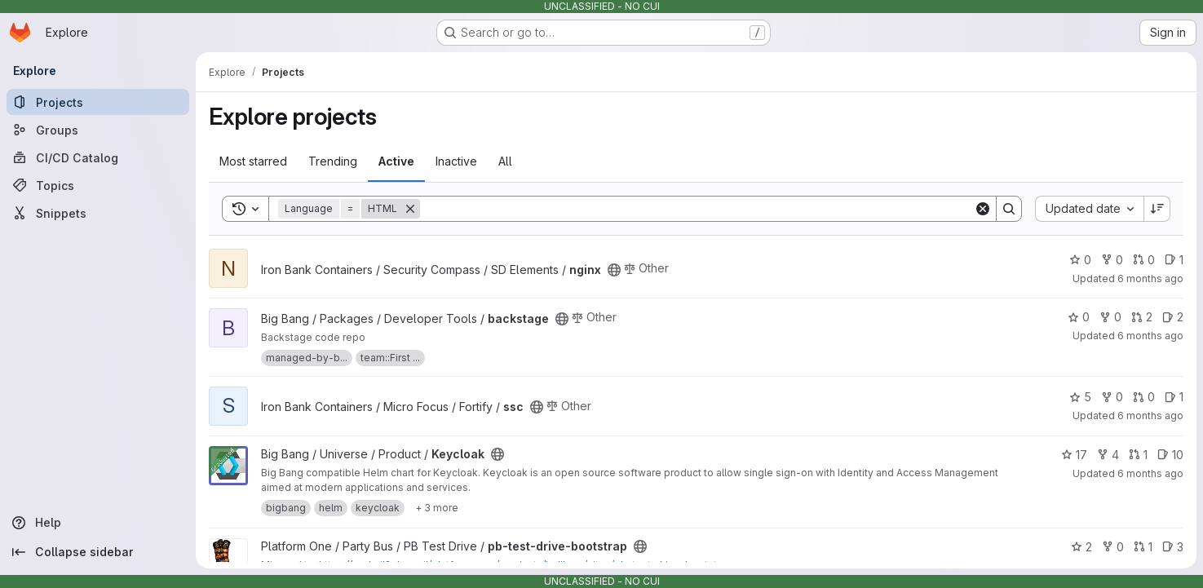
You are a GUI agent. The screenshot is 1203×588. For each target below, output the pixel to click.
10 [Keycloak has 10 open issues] (1170, 455)
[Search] (697, 209)
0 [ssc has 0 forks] (1112, 397)
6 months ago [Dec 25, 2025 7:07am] (1150, 335)
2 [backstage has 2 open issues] (1172, 317)
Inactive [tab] (456, 161)
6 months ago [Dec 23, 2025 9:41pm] (1150, 473)
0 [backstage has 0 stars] (1079, 317)
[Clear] (983, 209)
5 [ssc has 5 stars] (1080, 397)
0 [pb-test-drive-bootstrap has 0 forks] (1113, 547)
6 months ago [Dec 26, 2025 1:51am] (1150, 278)
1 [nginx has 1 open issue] (1174, 260)
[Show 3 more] (437, 508)
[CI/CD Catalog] (98, 157)
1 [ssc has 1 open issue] (1174, 397)
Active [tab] (396, 161)
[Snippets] (98, 213)
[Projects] (98, 102)
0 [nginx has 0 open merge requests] (1144, 260)
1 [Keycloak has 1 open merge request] (1138, 455)
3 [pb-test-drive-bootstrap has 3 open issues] (1172, 547)
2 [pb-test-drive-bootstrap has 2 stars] (1081, 547)
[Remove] (410, 209)
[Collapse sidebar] (98, 552)
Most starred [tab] (253, 161)
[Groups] (98, 130)
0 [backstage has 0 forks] (1110, 317)
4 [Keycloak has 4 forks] (1108, 455)
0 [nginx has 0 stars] (1080, 260)
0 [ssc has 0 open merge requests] (1144, 397)
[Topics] (98, 185)
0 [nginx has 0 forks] (1112, 260)
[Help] (98, 523)
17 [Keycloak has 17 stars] (1074, 455)
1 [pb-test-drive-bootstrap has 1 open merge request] (1143, 547)
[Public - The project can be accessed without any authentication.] (614, 269)
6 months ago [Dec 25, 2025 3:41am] (1150, 415)
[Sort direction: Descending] (1157, 209)
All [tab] (505, 161)
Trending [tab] (332, 161)
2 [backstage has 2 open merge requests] (1141, 317)
